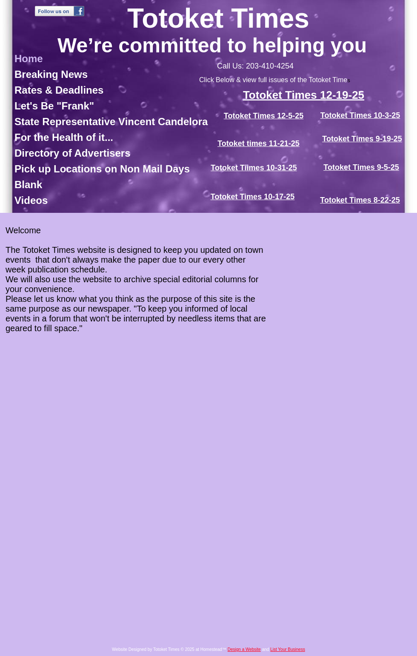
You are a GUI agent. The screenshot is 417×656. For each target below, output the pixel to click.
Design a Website (244, 649)
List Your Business (287, 649)
